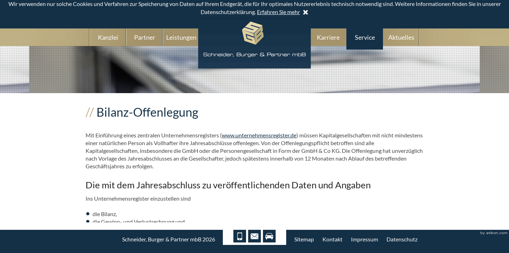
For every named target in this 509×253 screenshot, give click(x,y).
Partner (144, 37)
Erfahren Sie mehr (278, 11)
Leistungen (181, 37)
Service (365, 37)
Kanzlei (108, 37)
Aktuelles (401, 37)
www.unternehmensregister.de (259, 135)
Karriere (328, 37)
